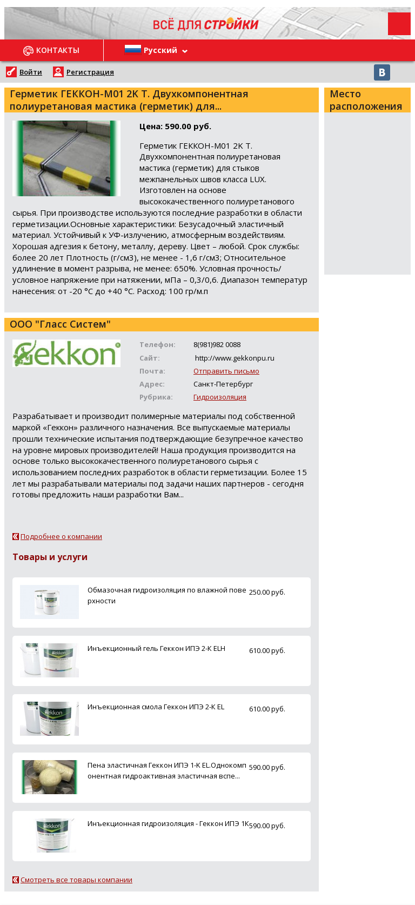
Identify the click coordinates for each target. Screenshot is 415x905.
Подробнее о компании (61, 536)
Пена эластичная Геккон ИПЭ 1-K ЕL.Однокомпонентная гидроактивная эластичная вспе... (167, 770)
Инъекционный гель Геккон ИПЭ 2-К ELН (156, 648)
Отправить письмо (226, 371)
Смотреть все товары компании (76, 879)
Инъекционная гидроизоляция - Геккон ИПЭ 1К (168, 823)
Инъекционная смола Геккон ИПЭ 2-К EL (156, 706)
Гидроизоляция (219, 397)
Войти (30, 72)
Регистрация (90, 72)
